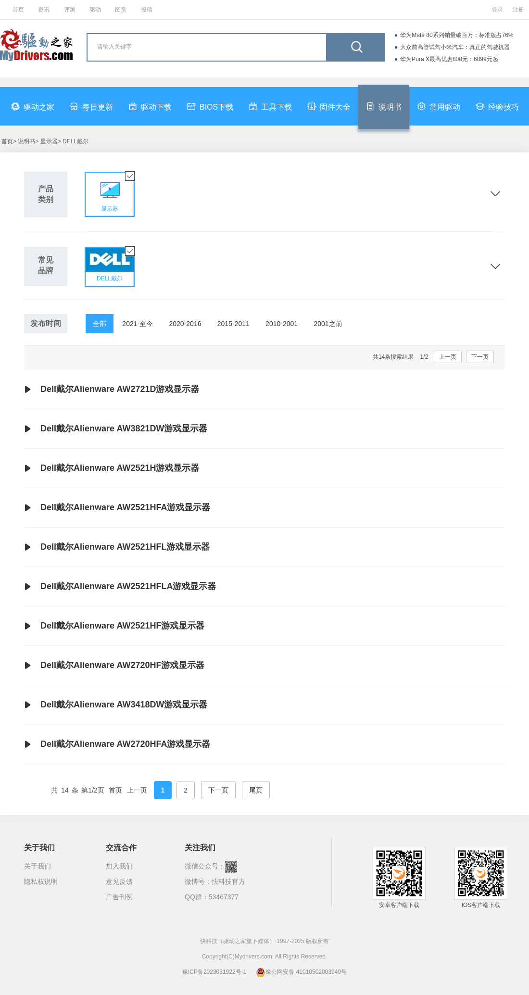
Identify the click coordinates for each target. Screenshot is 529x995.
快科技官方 (228, 881)
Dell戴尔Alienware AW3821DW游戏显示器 (115, 429)
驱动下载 (150, 106)
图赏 (120, 9)
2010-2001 (281, 323)
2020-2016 (185, 323)
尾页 (256, 790)
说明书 (384, 106)
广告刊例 (119, 897)
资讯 (44, 9)
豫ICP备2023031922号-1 (214, 972)
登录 (497, 9)
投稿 (146, 9)
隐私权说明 (41, 881)
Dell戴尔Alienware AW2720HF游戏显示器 (114, 665)
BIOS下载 (210, 106)
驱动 (95, 9)
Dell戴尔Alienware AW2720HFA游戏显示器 (117, 744)
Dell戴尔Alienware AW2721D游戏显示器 (111, 389)
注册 (518, 9)
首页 (18, 9)
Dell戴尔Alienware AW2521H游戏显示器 (111, 468)
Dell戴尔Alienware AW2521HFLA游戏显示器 (120, 586)
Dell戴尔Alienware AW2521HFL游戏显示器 (117, 547)
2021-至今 (137, 323)
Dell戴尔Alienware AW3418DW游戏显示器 (115, 705)
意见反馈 (119, 881)
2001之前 (328, 323)
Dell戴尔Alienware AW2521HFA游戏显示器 (117, 508)
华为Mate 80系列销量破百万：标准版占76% (456, 35)
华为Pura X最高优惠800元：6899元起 (449, 59)
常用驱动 (438, 106)
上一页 (447, 356)
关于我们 (37, 866)
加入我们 (119, 866)
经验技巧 (497, 106)
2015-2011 (233, 323)
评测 (70, 9)
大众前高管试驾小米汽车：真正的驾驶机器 (455, 47)
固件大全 (329, 106)
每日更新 (91, 106)
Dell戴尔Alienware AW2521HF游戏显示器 (114, 626)
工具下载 (270, 106)
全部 (99, 323)
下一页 (480, 356)
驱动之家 (32, 106)
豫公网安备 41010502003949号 (301, 972)
